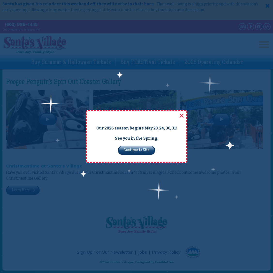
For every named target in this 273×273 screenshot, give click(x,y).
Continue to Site (136, 150)
